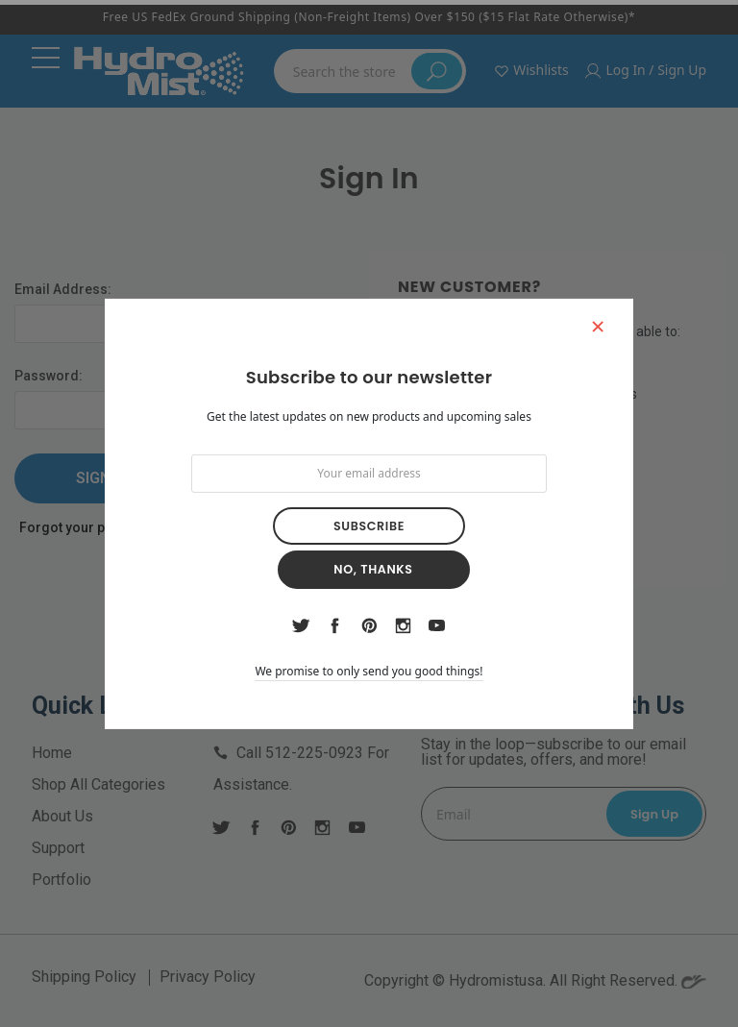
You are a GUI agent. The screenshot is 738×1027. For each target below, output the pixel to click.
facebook (335, 604)
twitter (301, 605)
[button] (590, 352)
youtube (437, 605)
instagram (402, 604)
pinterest (369, 605)
